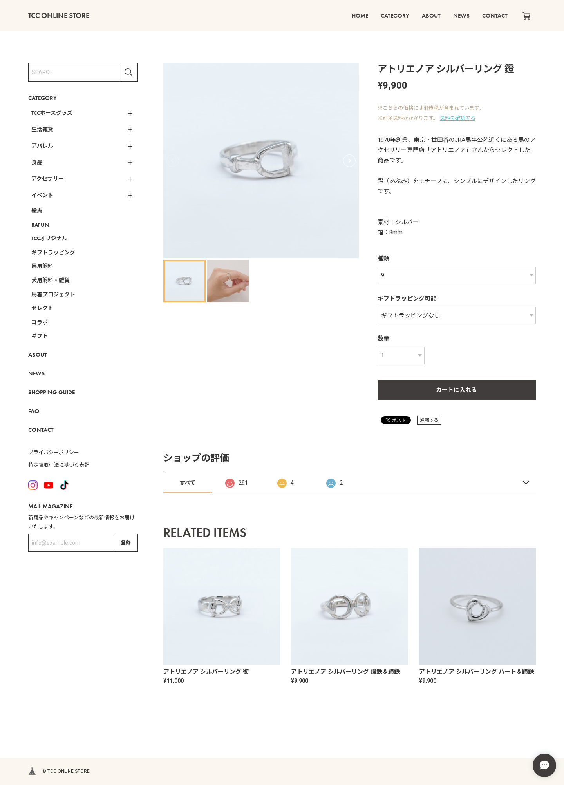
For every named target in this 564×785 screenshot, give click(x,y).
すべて (187, 483)
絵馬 (36, 210)
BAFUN (40, 224)
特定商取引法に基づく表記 (58, 465)
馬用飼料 (42, 266)
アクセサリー (47, 178)
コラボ (39, 322)
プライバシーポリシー (53, 452)
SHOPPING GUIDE (51, 392)
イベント (42, 195)
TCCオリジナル (49, 238)
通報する (429, 420)
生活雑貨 (42, 129)
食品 (36, 162)
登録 (126, 542)
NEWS (461, 16)
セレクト (42, 308)
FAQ (33, 411)
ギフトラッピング (53, 252)
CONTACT (495, 16)
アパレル (42, 145)
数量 (383, 338)
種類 (383, 258)
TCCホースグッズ (51, 112)
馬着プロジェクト (53, 294)
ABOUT (431, 16)
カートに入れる (456, 390)
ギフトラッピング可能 (407, 298)
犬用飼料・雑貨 (50, 280)
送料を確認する (457, 118)
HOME (360, 16)
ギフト (39, 335)
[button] (349, 160)
